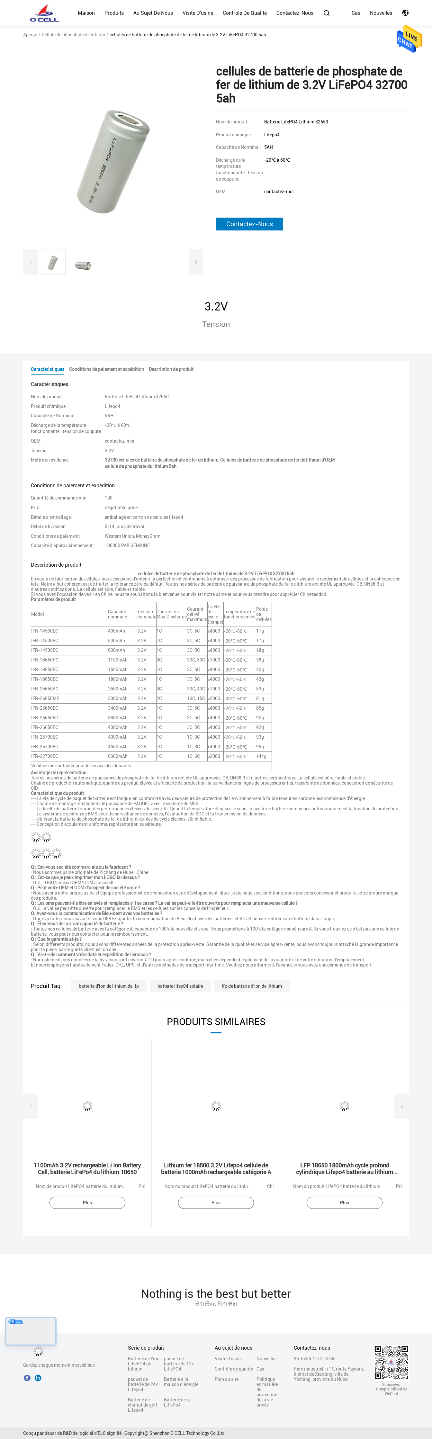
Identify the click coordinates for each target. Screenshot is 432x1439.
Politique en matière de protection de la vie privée (267, 1392)
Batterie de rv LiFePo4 (177, 1402)
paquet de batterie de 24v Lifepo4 (143, 1384)
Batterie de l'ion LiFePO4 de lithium (143, 1364)
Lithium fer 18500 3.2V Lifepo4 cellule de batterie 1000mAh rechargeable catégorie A (216, 1168)
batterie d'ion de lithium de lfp (109, 986)
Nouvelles (381, 13)
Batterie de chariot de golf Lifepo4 (142, 1405)
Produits (114, 13)
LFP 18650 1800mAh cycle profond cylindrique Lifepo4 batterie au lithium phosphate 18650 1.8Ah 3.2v (344, 1172)
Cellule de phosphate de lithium (73, 34)
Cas (356, 13)
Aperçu (30, 34)
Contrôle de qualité (245, 13)
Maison (86, 13)
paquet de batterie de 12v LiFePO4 (179, 1364)
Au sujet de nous (153, 13)
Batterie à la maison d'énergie (181, 1382)
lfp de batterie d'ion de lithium (252, 986)
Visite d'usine (198, 13)
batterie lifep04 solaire (180, 986)
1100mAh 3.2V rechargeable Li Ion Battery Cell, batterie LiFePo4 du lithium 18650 (87, 1168)
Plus (87, 1202)
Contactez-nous (294, 13)
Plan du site (227, 1379)
